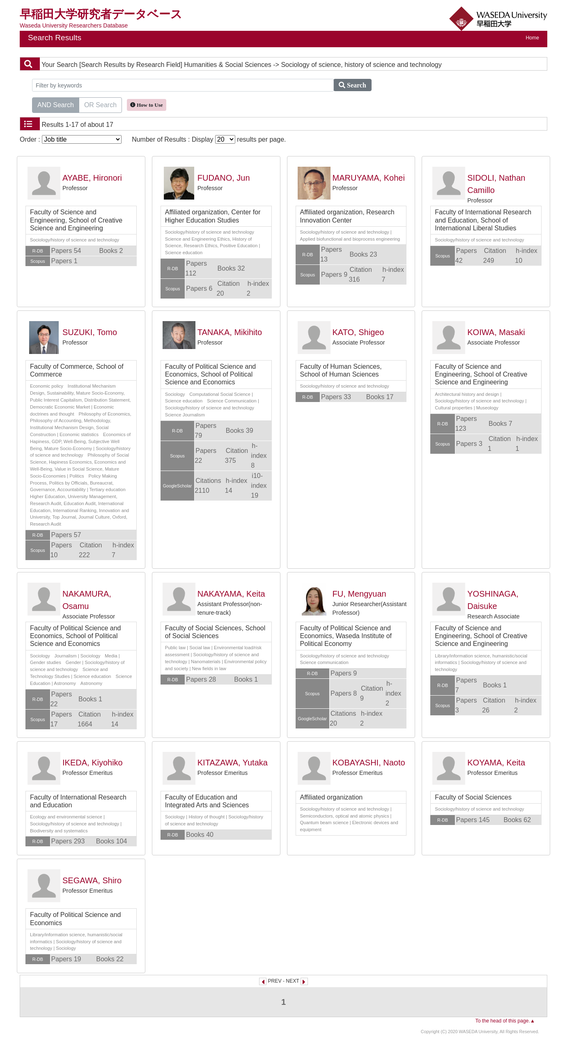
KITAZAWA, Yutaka (232, 762)
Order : (71, 139)
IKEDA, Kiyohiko (92, 762)
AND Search (55, 104)
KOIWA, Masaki (496, 332)
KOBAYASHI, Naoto (369, 762)
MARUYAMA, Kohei (369, 177)
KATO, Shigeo (358, 332)
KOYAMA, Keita (496, 762)
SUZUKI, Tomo (89, 332)
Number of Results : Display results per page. (209, 139)
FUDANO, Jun (223, 177)
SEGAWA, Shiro (92, 880)
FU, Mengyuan (359, 593)
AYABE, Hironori (92, 177)
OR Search (100, 104)
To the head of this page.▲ (505, 1021)
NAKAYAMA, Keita (231, 593)
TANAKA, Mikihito (229, 332)
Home (532, 38)
